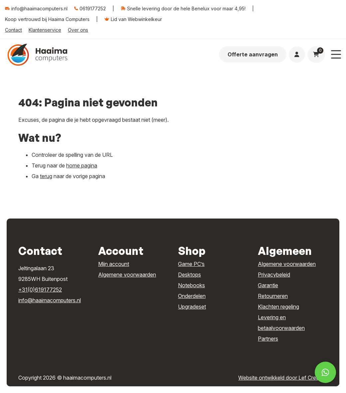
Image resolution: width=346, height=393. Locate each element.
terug (46, 176)
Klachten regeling (278, 306)
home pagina (81, 165)
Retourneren (273, 296)
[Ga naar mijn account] (296, 54)
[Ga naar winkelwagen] (316, 54)
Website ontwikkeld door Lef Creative (283, 377)
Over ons (78, 30)
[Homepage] (37, 54)
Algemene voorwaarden (127, 274)
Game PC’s (191, 264)
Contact (13, 30)
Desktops (189, 274)
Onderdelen (192, 296)
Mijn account (113, 264)
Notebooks (191, 285)
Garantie (268, 285)
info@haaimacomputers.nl (49, 300)
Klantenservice (45, 30)
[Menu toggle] (336, 54)
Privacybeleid (274, 274)
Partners (268, 338)
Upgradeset (192, 306)
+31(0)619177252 (40, 289)
